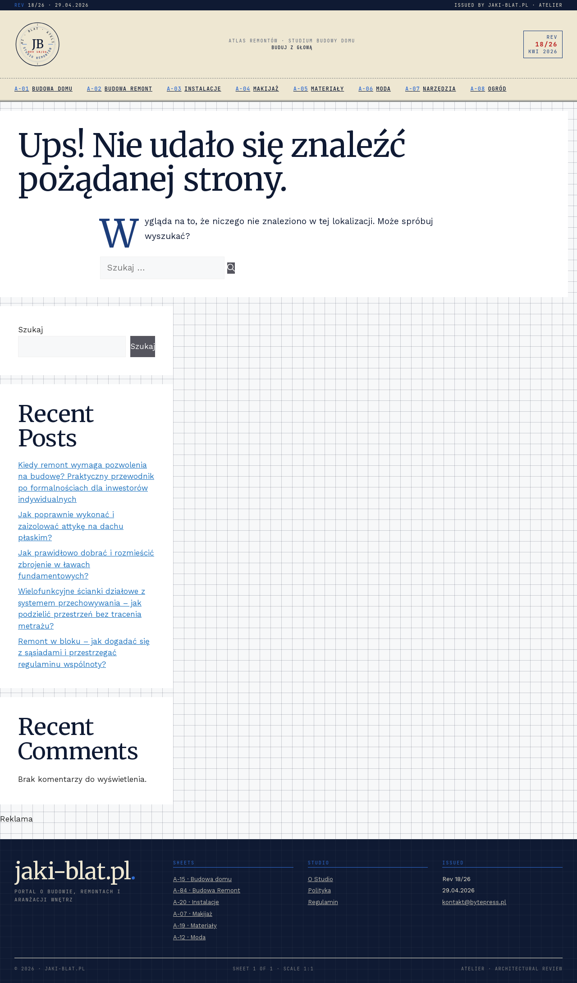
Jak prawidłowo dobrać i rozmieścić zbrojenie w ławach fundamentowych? (86, 564)
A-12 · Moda (189, 937)
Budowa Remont (128, 88)
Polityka (319, 890)
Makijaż (266, 88)
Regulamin (323, 902)
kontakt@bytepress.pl (474, 902)
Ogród (497, 88)
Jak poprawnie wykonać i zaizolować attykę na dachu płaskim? (71, 526)
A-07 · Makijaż (192, 913)
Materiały (327, 88)
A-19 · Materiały (195, 925)
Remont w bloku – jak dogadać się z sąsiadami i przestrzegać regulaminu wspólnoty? (84, 653)
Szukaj (30, 329)
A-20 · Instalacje (196, 902)
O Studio (320, 879)
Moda (383, 88)
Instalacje (202, 88)
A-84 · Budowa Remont (206, 890)
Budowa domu (52, 88)
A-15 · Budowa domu (202, 879)
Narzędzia (439, 88)
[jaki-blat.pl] (37, 44)
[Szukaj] (231, 268)
